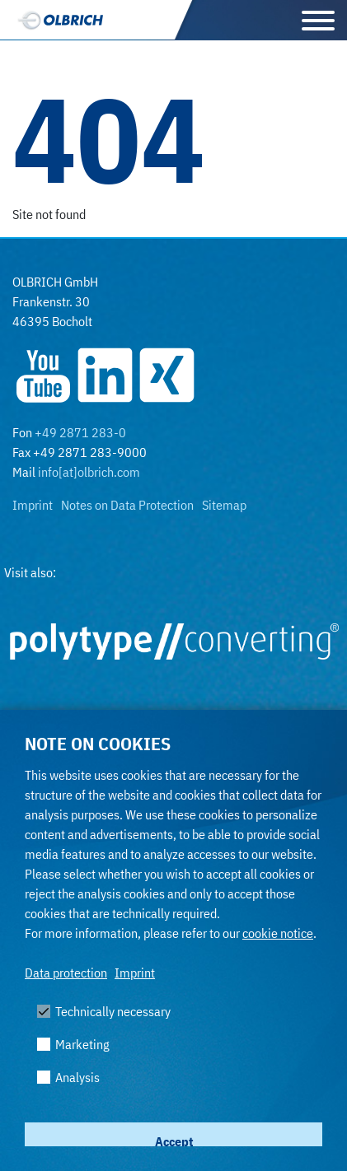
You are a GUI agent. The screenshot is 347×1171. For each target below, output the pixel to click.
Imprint (135, 972)
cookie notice (277, 933)
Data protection (66, 972)
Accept (174, 1141)
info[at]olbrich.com (89, 472)
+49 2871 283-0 (80, 432)
